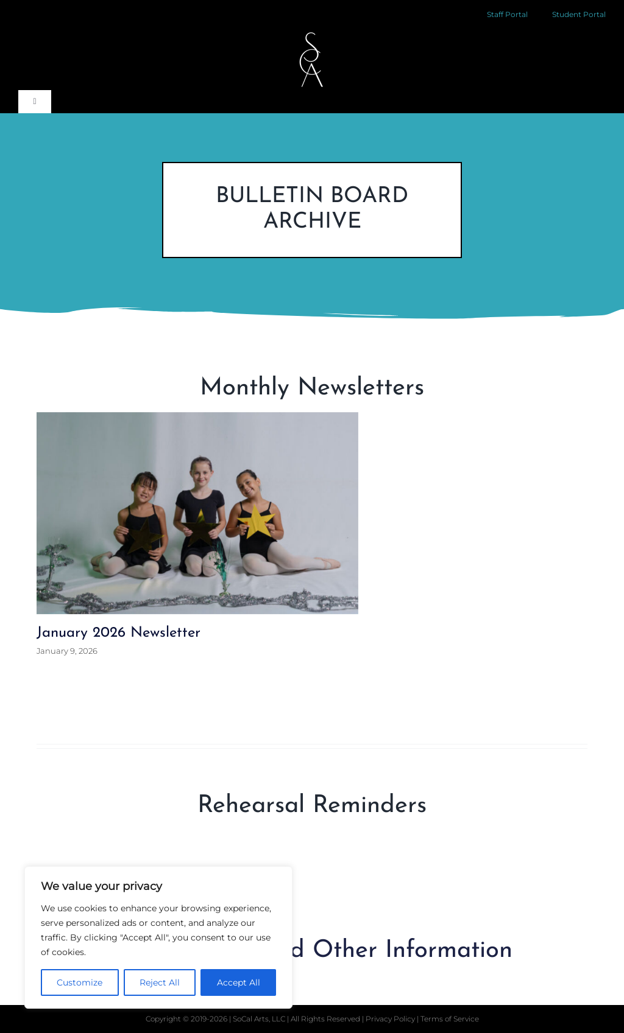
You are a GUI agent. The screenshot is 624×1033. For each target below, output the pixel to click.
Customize (79, 982)
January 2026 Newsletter (118, 633)
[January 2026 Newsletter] (197, 513)
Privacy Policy (391, 1018)
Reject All (160, 982)
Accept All (238, 982)
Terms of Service (449, 1018)
